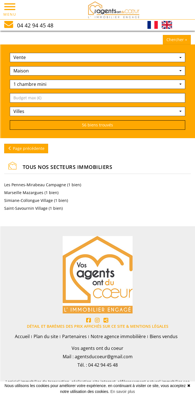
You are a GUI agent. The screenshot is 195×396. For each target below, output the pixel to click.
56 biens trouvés (97, 125)
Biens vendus (164, 336)
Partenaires (74, 336)
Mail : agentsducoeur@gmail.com (98, 356)
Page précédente (26, 148)
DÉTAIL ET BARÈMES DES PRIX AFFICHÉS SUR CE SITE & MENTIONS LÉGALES (97, 326)
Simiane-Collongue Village (29, 200)
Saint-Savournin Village (26, 208)
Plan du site (46, 336)
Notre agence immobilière (118, 336)
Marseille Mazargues (24, 192)
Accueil (22, 336)
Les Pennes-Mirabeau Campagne (35, 184)
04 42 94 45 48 (103, 365)
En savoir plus (122, 391)
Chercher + (176, 39)
